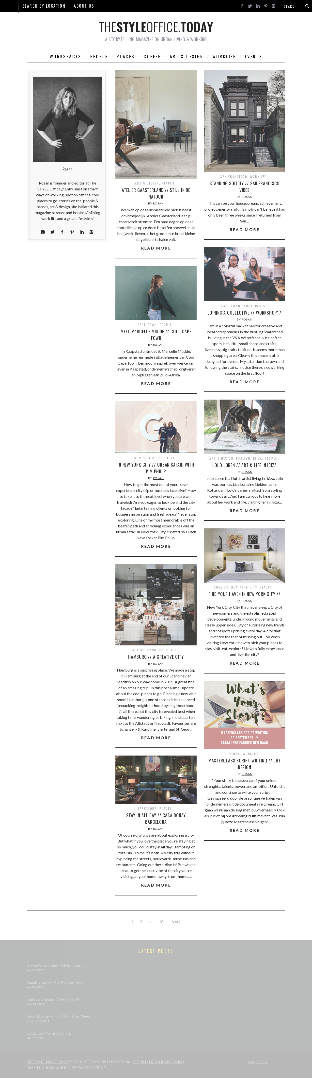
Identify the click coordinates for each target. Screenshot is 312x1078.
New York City (147, 458)
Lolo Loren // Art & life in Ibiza (244, 465)
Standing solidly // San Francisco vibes (245, 186)
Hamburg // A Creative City (156, 657)
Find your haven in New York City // (245, 594)
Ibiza (257, 458)
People (99, 56)
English (243, 458)
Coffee (152, 56)
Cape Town (231, 306)
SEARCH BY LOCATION (43, 6)
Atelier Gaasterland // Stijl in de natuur (156, 193)
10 (161, 921)
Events (254, 56)
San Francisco (233, 176)
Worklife (224, 56)
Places (126, 56)
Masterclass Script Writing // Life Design (244, 763)
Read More (156, 248)
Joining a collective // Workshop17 (244, 312)
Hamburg (155, 650)
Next (176, 921)
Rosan (158, 203)
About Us (84, 6)
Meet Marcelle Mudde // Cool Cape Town (156, 334)
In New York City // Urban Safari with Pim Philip (156, 467)
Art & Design (186, 56)
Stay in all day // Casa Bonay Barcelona (156, 818)
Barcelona (147, 808)
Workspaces (65, 56)
